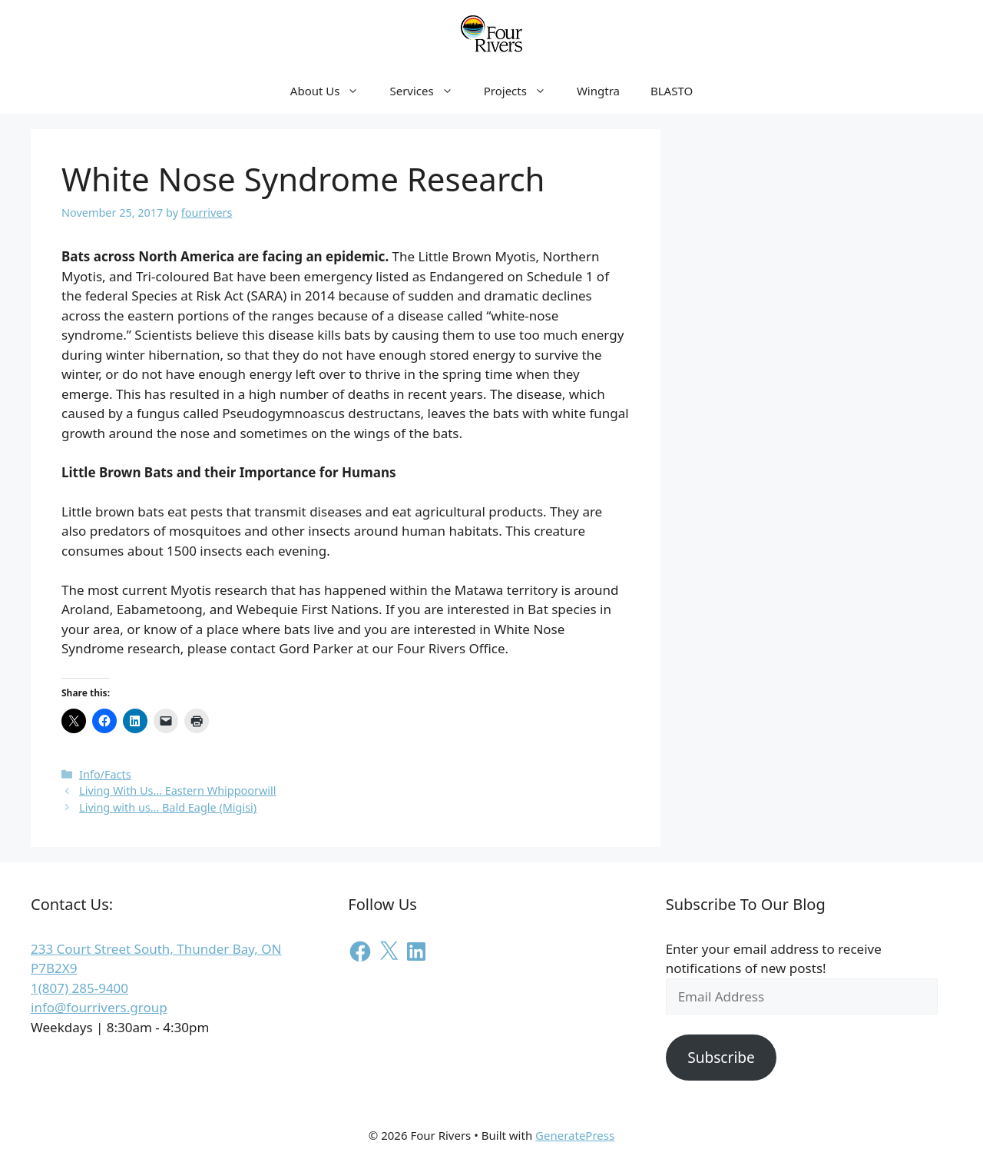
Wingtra (598, 90)
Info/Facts (105, 774)
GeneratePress (574, 1135)
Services (428, 91)
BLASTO (671, 90)
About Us (332, 91)
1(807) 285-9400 (79, 988)
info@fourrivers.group (99, 1007)
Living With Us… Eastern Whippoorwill (177, 790)
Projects (522, 91)
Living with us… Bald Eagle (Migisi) (168, 807)
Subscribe (721, 1058)
